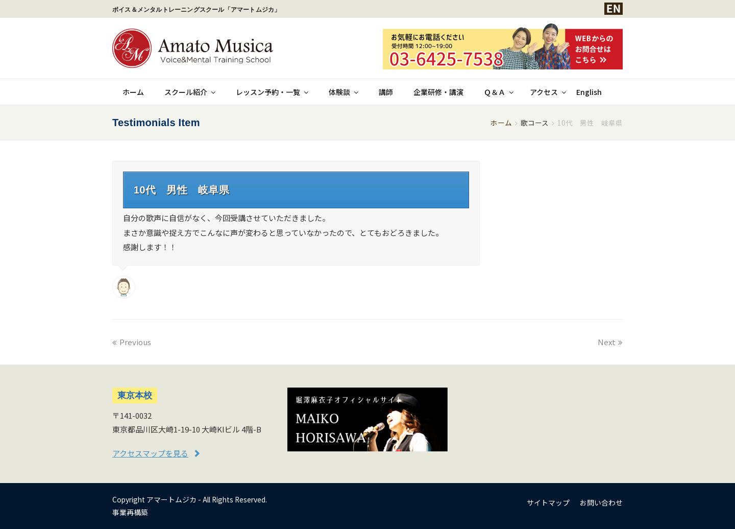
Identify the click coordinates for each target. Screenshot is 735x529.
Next (610, 341)
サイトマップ (548, 502)
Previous (131, 341)
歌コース (535, 122)
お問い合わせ (601, 502)
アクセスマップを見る (150, 453)
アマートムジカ (171, 499)
